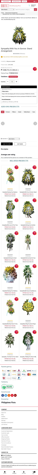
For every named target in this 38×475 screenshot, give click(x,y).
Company (4, 409)
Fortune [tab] (8, 112)
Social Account (5, 392)
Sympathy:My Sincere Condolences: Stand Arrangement (28, 291)
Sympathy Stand (13, 76)
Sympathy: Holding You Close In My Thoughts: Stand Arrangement (28, 357)
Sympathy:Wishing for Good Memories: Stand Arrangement (10, 258)
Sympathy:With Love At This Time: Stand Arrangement (10, 225)
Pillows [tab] (14, 112)
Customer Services (6, 462)
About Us (3, 412)
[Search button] (35, 9)
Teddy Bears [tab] (27, 112)
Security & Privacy (5, 441)
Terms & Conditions (6, 443)
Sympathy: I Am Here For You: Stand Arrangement (10, 357)
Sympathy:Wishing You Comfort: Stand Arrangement (28, 225)
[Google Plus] (15, 395)
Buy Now (20, 144)
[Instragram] (9, 395)
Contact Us (4, 452)
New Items (24, 1)
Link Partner (4, 424)
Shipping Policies (5, 439)
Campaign (3, 445)
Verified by (4, 382)
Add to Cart (7, 144)
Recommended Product (7, 447)
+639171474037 (8, 457)
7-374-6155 (7, 459)
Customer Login (5, 433)
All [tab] (2, 112)
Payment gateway (6, 366)
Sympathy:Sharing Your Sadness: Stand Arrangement (10, 192)
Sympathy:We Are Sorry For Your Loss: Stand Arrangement (28, 258)
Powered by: (5, 399)
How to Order (4, 435)
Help (35, 1)
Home (2, 12)
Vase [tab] (33, 112)
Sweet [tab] (19, 112)
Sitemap (3, 420)
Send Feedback (6, 455)
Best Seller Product (16, 1)
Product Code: (7, 64)
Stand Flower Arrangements (11, 12)
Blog (2, 414)
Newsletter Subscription (7, 422)
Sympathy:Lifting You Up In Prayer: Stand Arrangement (28, 324)
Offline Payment (5, 437)
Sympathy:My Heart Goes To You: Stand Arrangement (10, 324)
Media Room (4, 418)
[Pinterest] (12, 395)
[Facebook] (2, 395)
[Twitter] (5, 395)
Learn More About (6, 428)
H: (15, 102)
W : (9, 102)
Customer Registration (7, 431)
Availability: (8, 61)
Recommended (6, 1)
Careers (3, 416)
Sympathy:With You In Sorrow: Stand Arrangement (14, 14)
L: (4, 102)
